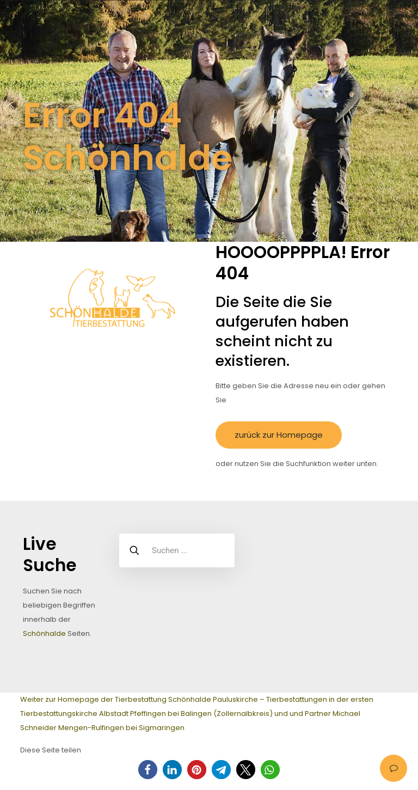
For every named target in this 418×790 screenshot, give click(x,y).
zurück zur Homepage (279, 434)
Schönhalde (44, 633)
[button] (147, 769)
